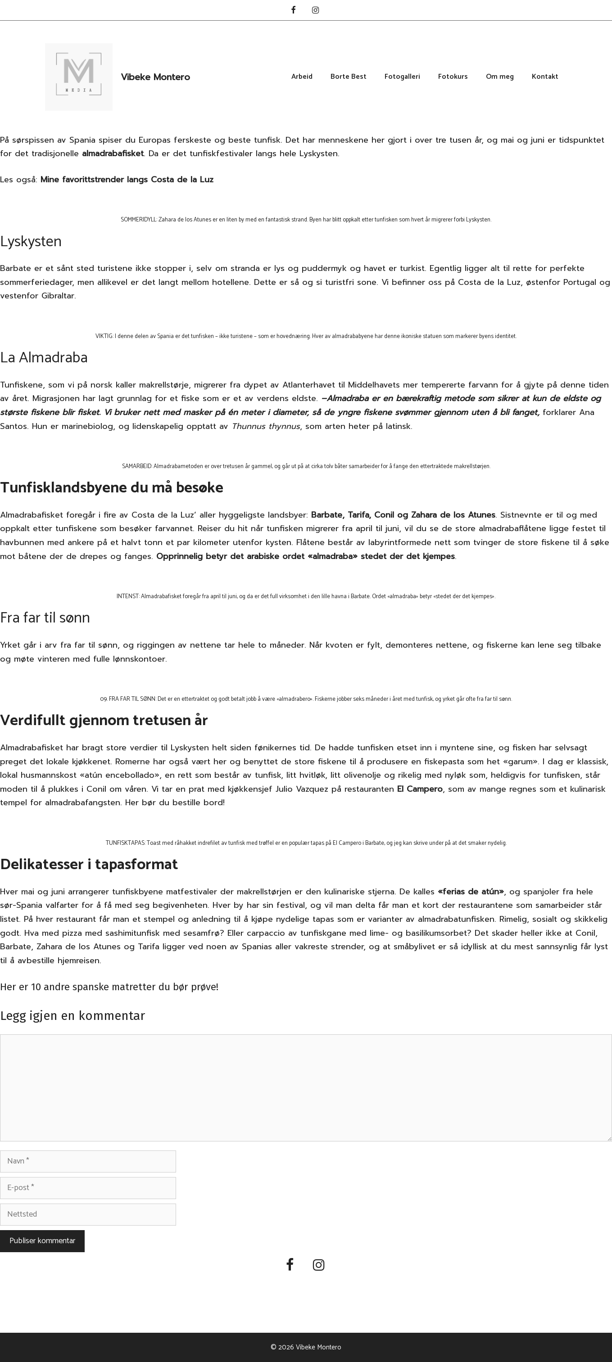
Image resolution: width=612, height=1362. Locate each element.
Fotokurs (453, 77)
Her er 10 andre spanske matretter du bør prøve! (109, 987)
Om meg (500, 77)
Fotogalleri (402, 77)
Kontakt (545, 77)
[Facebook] (293, 11)
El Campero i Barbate (358, 843)
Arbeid (302, 77)
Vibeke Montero (155, 77)
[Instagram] (315, 11)
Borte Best (349, 77)
